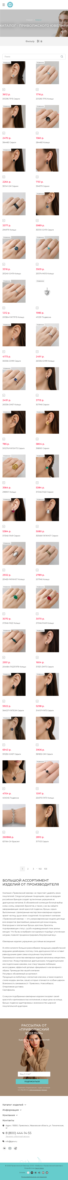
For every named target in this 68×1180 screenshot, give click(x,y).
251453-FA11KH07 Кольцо (14, 579)
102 (40, 869)
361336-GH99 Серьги (12, 361)
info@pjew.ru (11, 1141)
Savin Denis (39, 1168)
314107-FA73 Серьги (45, 710)
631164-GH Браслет (11, 841)
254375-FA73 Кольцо (45, 798)
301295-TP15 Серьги (11, 99)
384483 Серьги (9, 142)
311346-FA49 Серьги (11, 536)
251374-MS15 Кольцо (45, 273)
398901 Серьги (42, 448)
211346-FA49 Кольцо (45, 623)
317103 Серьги (42, 841)
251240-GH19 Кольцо (12, 273)
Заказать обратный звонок (18, 1136)
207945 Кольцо (42, 579)
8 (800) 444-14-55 (18, 1133)
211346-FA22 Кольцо (11, 623)
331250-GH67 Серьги (12, 754)
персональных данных (38, 1090)
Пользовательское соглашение (34, 1177)
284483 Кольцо (43, 142)
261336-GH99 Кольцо (45, 361)
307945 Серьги (42, 404)
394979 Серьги (42, 186)
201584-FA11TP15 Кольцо (13, 317)
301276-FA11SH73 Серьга (13, 448)
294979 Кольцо (9, 230)
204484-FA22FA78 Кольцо (14, 667)
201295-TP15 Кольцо (45, 99)
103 (45, 869)
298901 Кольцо (9, 492)
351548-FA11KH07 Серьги (47, 536)
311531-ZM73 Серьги (45, 667)
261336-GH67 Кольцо (12, 404)
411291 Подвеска (43, 317)
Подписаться (32, 1081)
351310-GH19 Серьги (45, 230)
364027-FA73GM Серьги (13, 710)
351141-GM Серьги (10, 186)
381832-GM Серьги (44, 754)
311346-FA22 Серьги (44, 492)
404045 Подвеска (11, 798)
